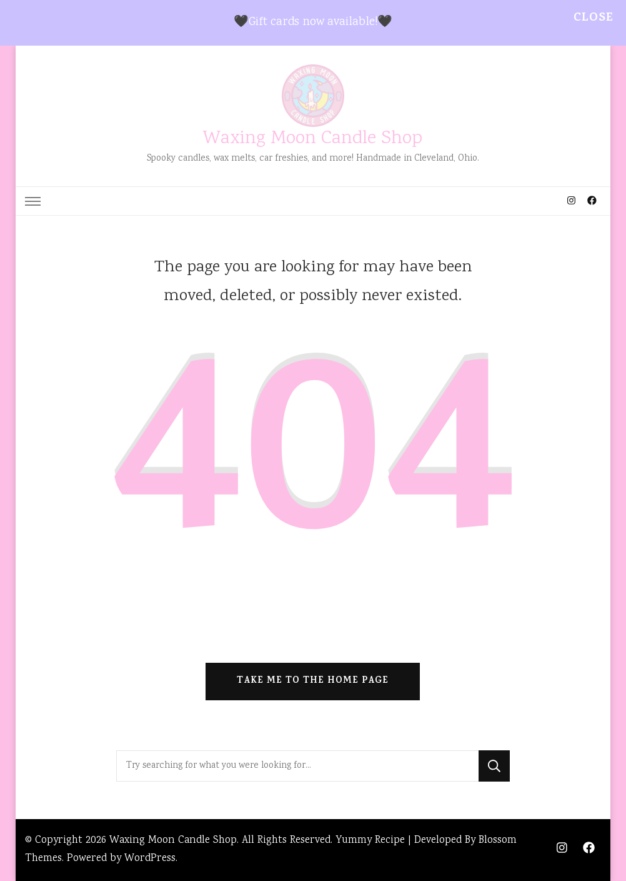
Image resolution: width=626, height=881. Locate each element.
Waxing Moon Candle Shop (312, 139)
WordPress (150, 859)
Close (594, 18)
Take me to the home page (313, 681)
